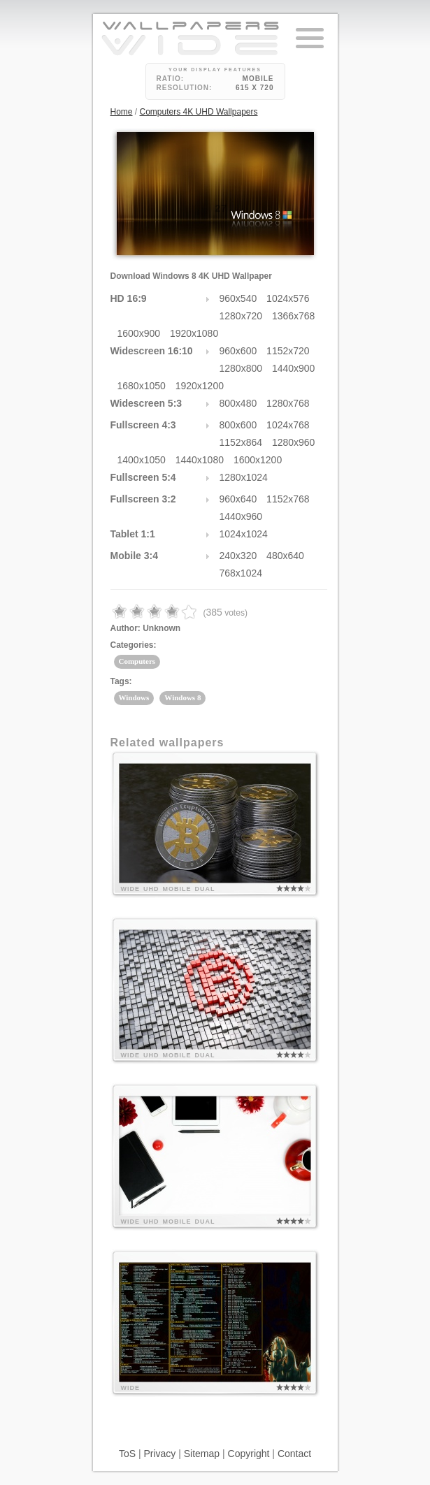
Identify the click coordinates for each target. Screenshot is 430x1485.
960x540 (238, 298)
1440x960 (241, 516)
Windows (134, 697)
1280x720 (241, 315)
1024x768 (288, 424)
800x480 (238, 403)
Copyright (249, 1453)
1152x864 (241, 442)
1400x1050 (141, 459)
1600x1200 (258, 459)
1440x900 (293, 368)
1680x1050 (141, 385)
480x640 (285, 555)
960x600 (238, 350)
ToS (127, 1453)
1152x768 (288, 499)
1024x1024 (244, 533)
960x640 (238, 499)
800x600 (238, 424)
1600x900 (139, 333)
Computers (137, 661)
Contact (294, 1453)
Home (121, 112)
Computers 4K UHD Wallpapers (199, 112)
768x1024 (241, 573)
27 (221, 208)
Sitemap (202, 1453)
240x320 (238, 555)
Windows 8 (182, 697)
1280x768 (288, 403)
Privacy (159, 1453)
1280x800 (241, 368)
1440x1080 (199, 459)
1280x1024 (244, 477)
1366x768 (293, 315)
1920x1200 (199, 385)
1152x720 (288, 350)
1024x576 (288, 298)
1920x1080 (194, 333)
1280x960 (293, 442)
